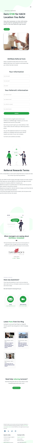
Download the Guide (16, 388)
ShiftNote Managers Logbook (9, 418)
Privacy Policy (6, 427)
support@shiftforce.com (21, 423)
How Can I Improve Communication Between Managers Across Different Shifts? (9, 345)
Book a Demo (8, 408)
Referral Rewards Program (8, 424)
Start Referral (6, 29)
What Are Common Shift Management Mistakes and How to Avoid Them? (23, 345)
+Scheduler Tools (7, 420)
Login (5, 429)
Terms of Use (6, 425)
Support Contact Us (20, 418)
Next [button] (18, 258)
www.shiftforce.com (20, 425)
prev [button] (14, 258)
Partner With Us (6, 422)
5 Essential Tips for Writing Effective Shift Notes (9, 365)
